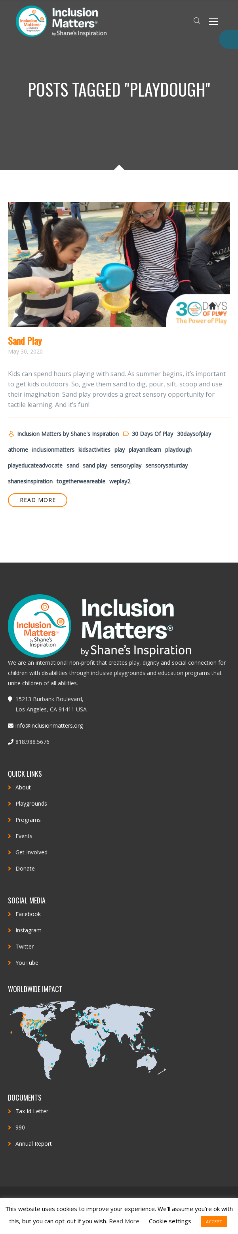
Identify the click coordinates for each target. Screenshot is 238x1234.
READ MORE (38, 500)
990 (20, 1127)
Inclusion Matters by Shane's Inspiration (63, 434)
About (23, 787)
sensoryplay (126, 465)
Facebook (28, 914)
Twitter (24, 946)
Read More (124, 1221)
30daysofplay (194, 433)
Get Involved (31, 852)
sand (73, 465)
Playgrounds (31, 803)
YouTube (26, 962)
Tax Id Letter (31, 1111)
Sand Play (25, 340)
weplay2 (119, 481)
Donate (25, 868)
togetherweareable (81, 481)
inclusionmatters (53, 449)
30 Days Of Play (148, 434)
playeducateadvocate (35, 465)
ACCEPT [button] (214, 1221)
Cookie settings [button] (170, 1221)
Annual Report (33, 1143)
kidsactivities (94, 449)
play (119, 449)
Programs (28, 819)
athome (18, 449)
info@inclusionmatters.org (49, 725)
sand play (95, 465)
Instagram (28, 930)
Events (23, 836)
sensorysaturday (166, 465)
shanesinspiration (30, 481)
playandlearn (145, 449)
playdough (178, 449)
